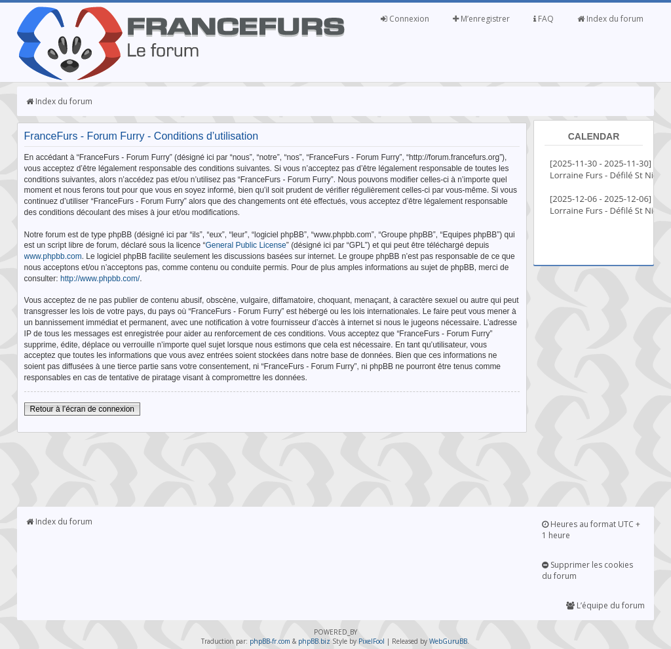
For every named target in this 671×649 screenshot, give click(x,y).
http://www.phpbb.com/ (100, 278)
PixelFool (371, 641)
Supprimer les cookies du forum (587, 570)
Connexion (405, 18)
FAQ (543, 18)
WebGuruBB (448, 641)
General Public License (245, 245)
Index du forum (610, 18)
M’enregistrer (481, 18)
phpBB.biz (314, 641)
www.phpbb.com (53, 256)
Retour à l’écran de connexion (82, 409)
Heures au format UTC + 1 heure (591, 530)
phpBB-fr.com (270, 641)
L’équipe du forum (605, 605)
